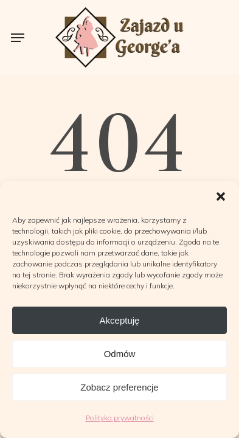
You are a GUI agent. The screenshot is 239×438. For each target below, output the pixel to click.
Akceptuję (120, 320)
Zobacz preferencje (119, 387)
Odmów (120, 354)
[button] (221, 196)
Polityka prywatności (120, 417)
